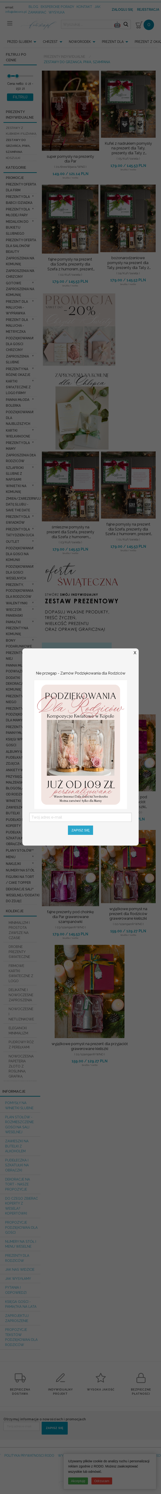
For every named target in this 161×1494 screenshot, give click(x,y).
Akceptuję (78, 1481)
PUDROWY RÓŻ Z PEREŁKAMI (21, 1044)
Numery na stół (20, 870)
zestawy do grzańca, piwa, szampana (18, 146)
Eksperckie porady (57, 7)
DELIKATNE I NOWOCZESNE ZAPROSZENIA (21, 995)
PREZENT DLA (113, 42)
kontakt (84, 7)
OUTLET (12, 542)
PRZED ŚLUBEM (19, 42)
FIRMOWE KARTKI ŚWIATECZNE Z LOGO (21, 973)
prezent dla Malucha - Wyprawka (17, 307)
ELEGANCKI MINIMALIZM (18, 1030)
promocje (15, 178)
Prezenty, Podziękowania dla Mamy (19, 714)
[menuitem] (23, 42)
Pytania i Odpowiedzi (16, 1289)
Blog (33, 7)
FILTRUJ (20, 97)
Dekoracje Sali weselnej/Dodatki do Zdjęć (23, 895)
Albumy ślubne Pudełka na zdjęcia (19, 757)
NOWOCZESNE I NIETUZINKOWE (21, 1014)
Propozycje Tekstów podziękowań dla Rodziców (21, 1337)
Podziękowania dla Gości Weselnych (19, 572)
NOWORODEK (80, 42)
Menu (11, 857)
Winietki (13, 801)
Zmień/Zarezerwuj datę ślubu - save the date (23, 504)
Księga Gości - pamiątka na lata (21, 1304)
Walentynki (16, 603)
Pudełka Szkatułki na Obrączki (17, 838)
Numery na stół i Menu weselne (20, 1244)
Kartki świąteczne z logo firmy (18, 387)
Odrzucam (101, 1481)
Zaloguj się (122, 9)
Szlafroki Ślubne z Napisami (15, 473)
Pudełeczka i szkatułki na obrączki (17, 1165)
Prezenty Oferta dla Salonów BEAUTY (21, 246)
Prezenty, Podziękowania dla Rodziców (19, 590)
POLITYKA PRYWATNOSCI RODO (29, 1455)
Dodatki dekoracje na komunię (18, 683)
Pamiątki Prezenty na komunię (17, 628)
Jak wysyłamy (18, 1279)
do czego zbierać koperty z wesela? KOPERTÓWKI (21, 1205)
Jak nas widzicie (19, 1269)
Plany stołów (19, 850)
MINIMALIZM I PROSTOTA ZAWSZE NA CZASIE (19, 930)
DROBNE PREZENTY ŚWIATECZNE (19, 952)
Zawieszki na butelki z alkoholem (17, 1146)
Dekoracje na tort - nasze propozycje (17, 1184)
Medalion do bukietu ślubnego (17, 227)
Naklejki (13, 864)
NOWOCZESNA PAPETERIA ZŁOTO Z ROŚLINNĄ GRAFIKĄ (21, 1066)
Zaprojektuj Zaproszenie (17, 1318)
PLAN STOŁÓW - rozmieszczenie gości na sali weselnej (19, 1124)
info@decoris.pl (16, 12)
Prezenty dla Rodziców (17, 1258)
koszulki (13, 158)
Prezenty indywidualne (65, 57)
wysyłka (57, 12)
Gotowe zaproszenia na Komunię (20, 289)
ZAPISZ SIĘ (54, 1428)
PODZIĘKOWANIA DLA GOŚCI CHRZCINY (19, 344)
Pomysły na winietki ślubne (19, 1105)
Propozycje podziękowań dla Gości (21, 1227)
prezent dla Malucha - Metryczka (17, 325)
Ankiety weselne (21, 770)
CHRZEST (50, 42)
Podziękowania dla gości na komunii (19, 554)
